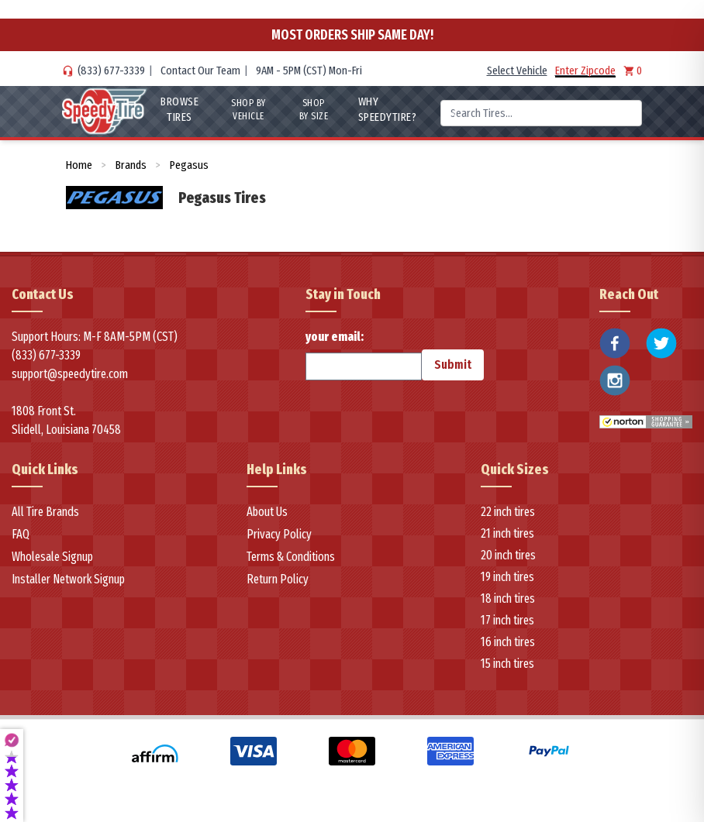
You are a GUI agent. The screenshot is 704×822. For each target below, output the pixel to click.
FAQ (20, 534)
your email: (363, 354)
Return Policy (278, 579)
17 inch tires (507, 620)
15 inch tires (507, 663)
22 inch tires (508, 511)
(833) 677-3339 (111, 70)
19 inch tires (507, 576)
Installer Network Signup (68, 579)
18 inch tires (508, 598)
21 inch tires (507, 533)
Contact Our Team (200, 70)
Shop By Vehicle (248, 109)
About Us (267, 511)
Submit (452, 364)
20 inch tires (508, 555)
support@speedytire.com (70, 373)
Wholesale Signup (52, 556)
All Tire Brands (45, 511)
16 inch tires (508, 642)
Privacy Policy (279, 534)
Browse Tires (179, 109)
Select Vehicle (517, 70)
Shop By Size (314, 109)
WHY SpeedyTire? (386, 109)
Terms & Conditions (291, 556)
